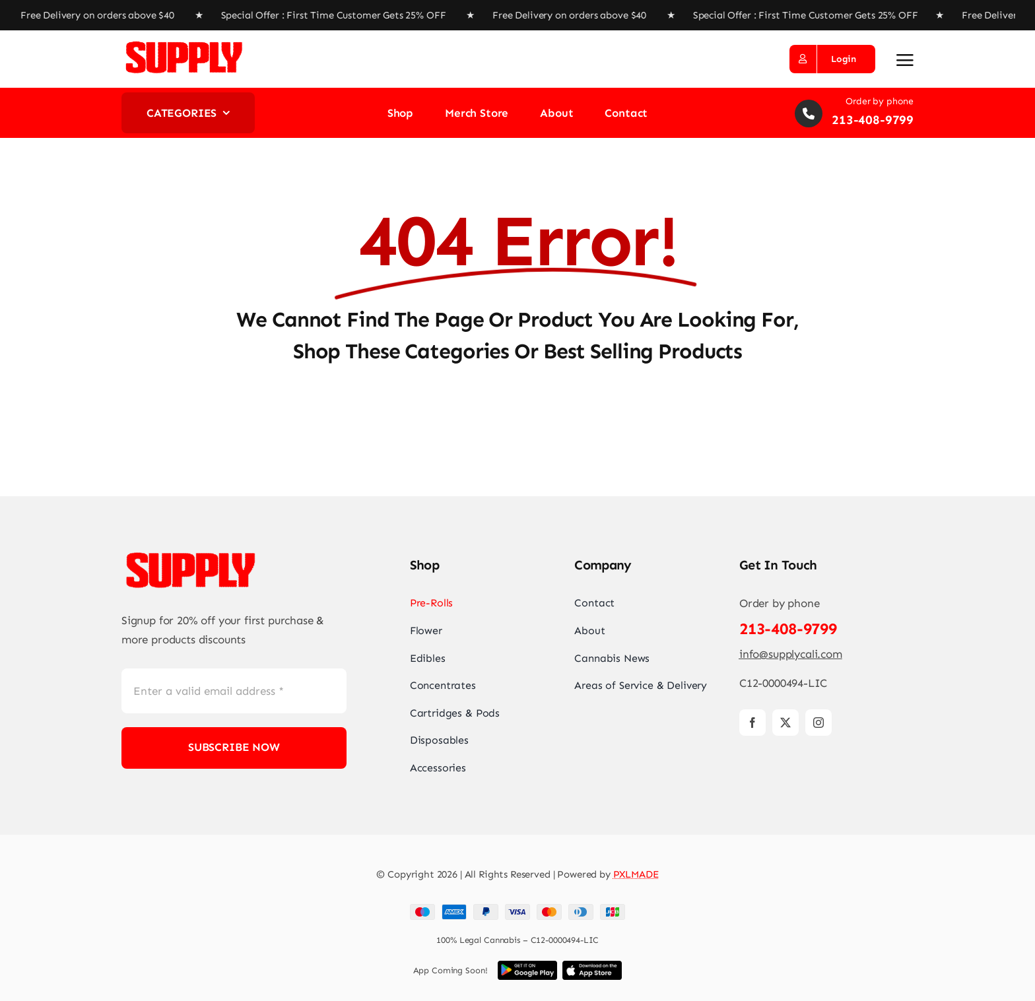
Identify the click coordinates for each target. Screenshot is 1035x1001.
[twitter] (785, 722)
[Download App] (527, 966)
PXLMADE (636, 874)
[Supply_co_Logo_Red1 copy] (184, 43)
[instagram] (818, 722)
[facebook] (752, 722)
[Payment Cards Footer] (517, 909)
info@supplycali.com (790, 654)
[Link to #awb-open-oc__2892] (905, 60)
